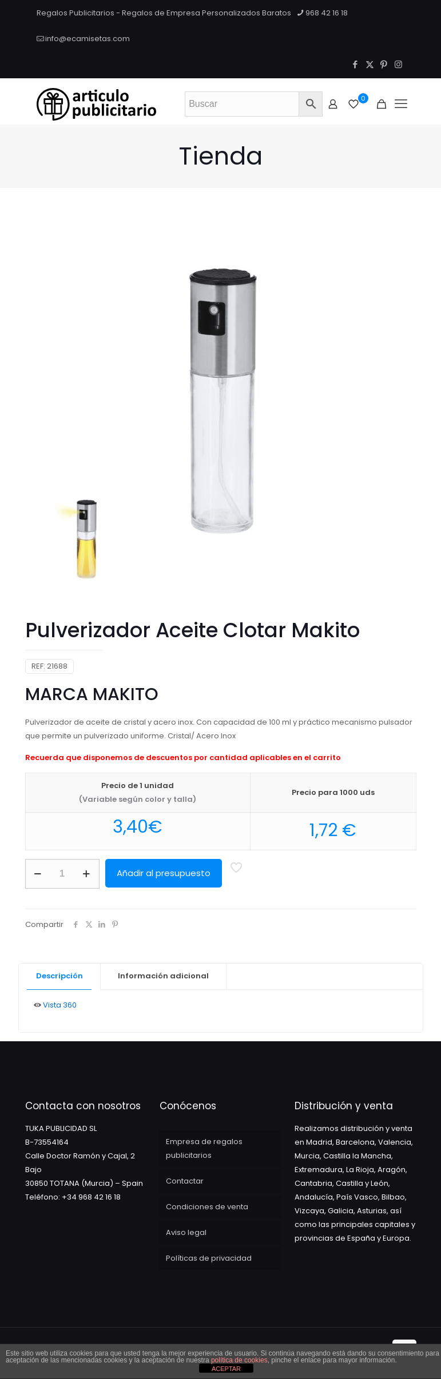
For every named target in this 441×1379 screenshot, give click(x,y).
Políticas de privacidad (209, 1258)
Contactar (185, 1181)
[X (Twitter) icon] (369, 64)
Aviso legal (186, 1232)
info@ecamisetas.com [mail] (87, 38)
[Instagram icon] (398, 64)
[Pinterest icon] (384, 64)
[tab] (60, 976)
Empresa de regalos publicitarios (204, 1148)
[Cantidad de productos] (62, 874)
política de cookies (239, 1360)
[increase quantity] (87, 874)
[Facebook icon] (355, 64)
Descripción (59, 975)
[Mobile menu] (401, 104)
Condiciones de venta (207, 1206)
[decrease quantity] (38, 874)
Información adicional (163, 975)
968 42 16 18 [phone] (326, 12)
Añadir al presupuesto (163, 873)
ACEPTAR (226, 1368)
